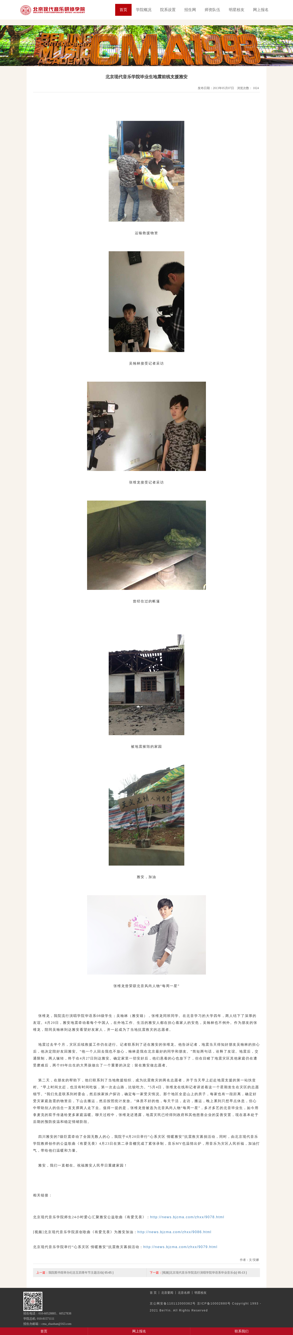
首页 (123, 10)
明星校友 (236, 10)
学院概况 (143, 10)
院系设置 (168, 10)
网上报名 (261, 10)
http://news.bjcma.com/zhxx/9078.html (187, 1217)
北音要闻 (167, 1292)
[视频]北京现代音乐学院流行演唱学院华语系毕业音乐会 (199, 1272)
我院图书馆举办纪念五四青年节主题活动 (75, 1272)
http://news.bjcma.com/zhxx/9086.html (174, 1232)
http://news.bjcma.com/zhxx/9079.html (180, 1247)
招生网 (190, 10)
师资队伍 (212, 10)
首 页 (153, 1292)
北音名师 (184, 1292)
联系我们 (241, 1331)
